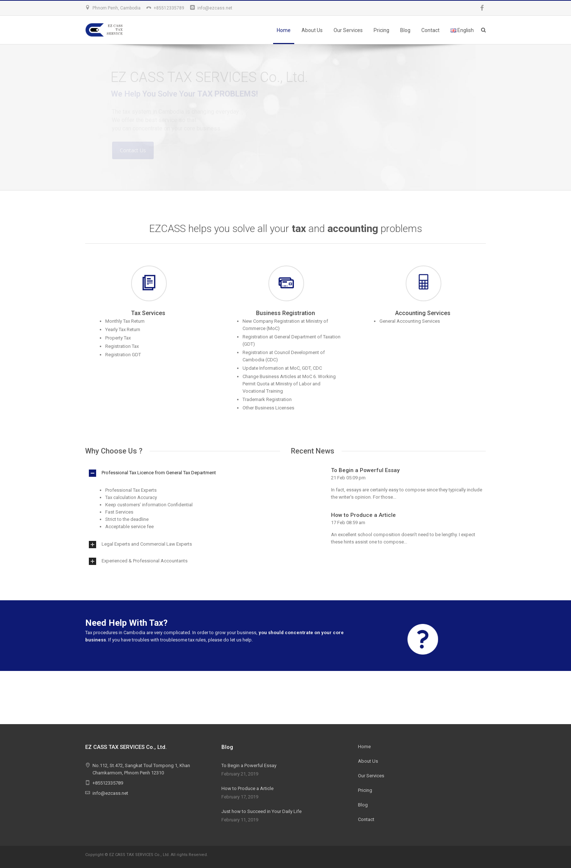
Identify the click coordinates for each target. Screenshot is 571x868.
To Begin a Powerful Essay (365, 470)
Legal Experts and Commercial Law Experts (147, 544)
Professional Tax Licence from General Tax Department (159, 472)
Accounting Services (422, 313)
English (462, 30)
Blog (405, 30)
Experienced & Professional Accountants (145, 560)
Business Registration (285, 313)
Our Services (348, 30)
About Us (312, 30)
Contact (430, 30)
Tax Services (148, 313)
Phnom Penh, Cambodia (116, 8)
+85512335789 (169, 8)
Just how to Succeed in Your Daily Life (261, 811)
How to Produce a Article (363, 515)
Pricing (381, 30)
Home (284, 30)
